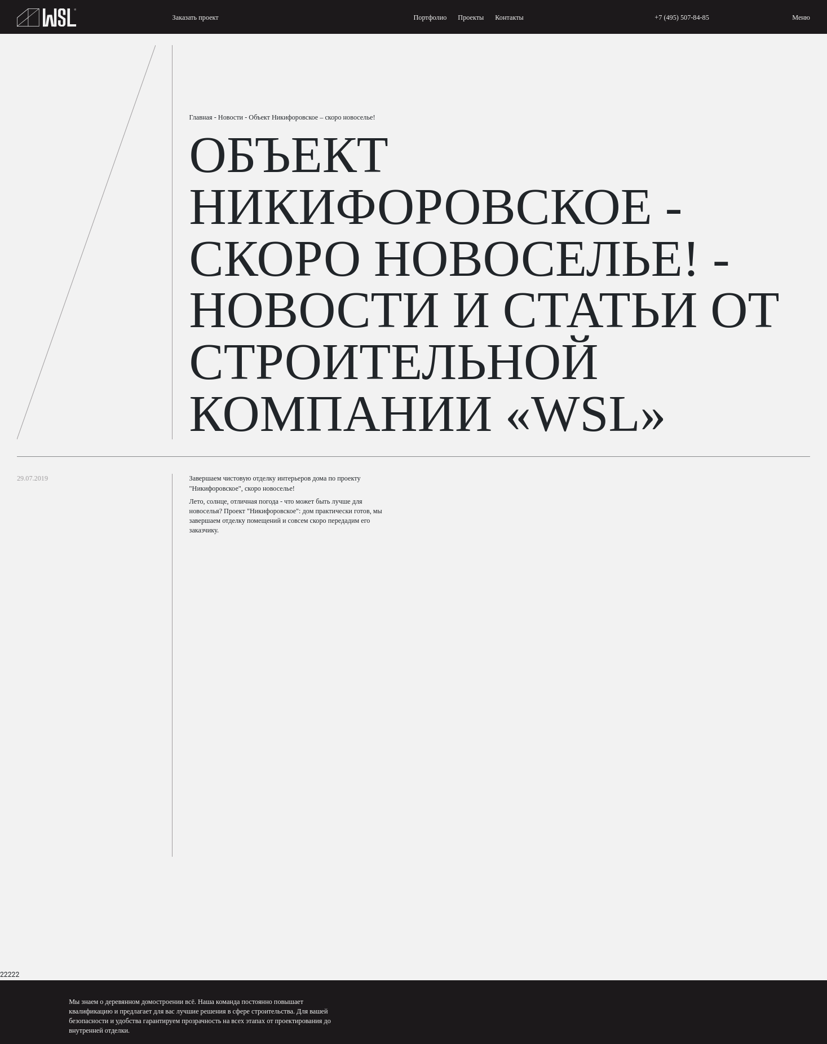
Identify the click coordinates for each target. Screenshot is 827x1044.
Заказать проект (196, 17)
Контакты (509, 17)
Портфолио (429, 17)
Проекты (471, 17)
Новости (230, 117)
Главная (201, 117)
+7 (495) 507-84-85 (681, 17)
